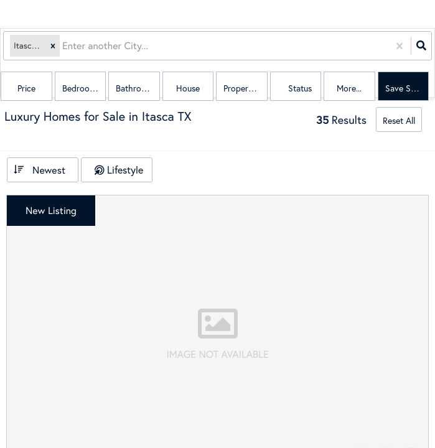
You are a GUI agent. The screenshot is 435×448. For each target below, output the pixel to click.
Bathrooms (136, 88)
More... (349, 88)
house (188, 88)
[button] (53, 46)
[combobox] (63, 46)
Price (26, 88)
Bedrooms (81, 88)
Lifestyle (125, 169)
